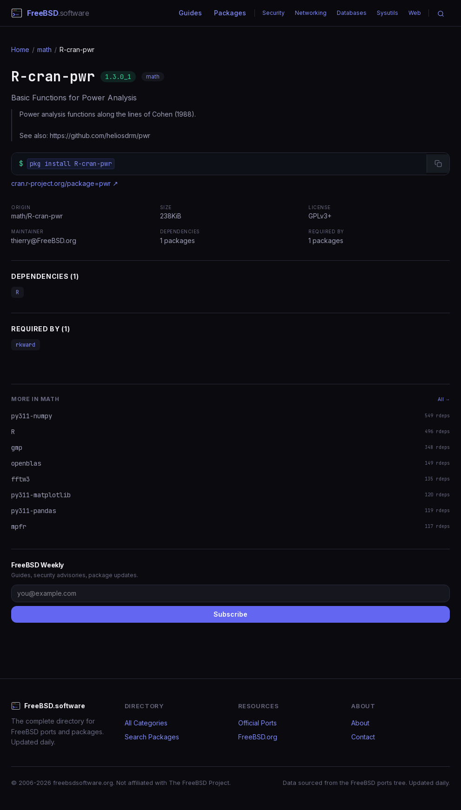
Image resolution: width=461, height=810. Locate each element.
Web (414, 12)
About (360, 723)
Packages (230, 13)
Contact (363, 737)
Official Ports (257, 723)
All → (444, 399)
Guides (190, 13)
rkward (25, 345)
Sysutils (387, 12)
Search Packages (152, 737)
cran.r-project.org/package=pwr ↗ (64, 183)
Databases (352, 12)
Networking (311, 12)
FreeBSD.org (257, 737)
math (44, 49)
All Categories (146, 723)
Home (20, 49)
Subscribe (230, 614)
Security (273, 12)
